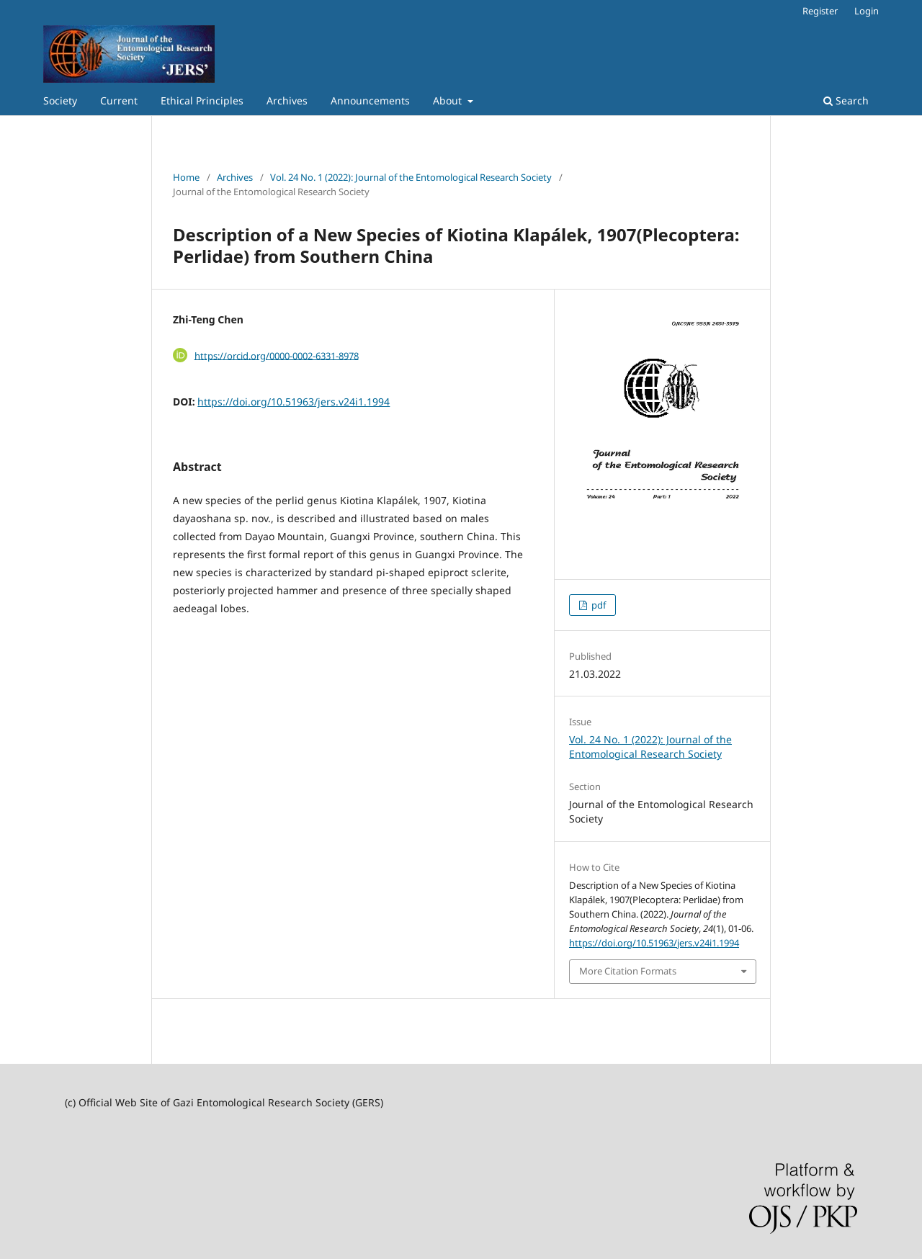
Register (820, 10)
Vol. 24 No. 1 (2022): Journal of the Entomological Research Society (411, 177)
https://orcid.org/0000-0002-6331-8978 (276, 355)
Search (846, 100)
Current (119, 100)
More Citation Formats (627, 970)
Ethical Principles (202, 100)
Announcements (370, 100)
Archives (287, 100)
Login (866, 10)
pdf (597, 605)
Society (60, 100)
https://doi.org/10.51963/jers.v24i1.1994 (293, 401)
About (449, 100)
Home (186, 177)
